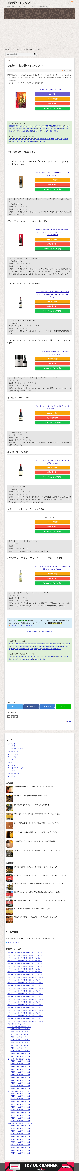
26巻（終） (42, 141)
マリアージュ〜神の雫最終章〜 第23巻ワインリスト (25, 1013)
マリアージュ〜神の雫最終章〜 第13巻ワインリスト (25, 985)
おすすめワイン (12, 744)
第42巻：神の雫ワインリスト (20, 1147)
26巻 (47, 128)
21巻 (27, 128)
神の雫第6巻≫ (47, 631)
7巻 (37, 126)
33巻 (12, 131)
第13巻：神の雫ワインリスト (20, 1064)
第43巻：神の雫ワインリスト (20, 1150)
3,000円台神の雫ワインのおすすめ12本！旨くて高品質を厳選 (34, 841)
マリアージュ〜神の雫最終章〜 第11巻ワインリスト (25, 980)
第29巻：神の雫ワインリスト (20, 1110)
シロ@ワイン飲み (13, 942)
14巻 (62, 126)
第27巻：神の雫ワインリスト (20, 1104)
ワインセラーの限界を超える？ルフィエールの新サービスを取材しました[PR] (40, 875)
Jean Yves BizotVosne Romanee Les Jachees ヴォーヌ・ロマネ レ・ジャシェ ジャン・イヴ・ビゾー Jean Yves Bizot (52, 232)
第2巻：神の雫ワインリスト (20, 1031)
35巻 (20, 131)
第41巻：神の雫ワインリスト (20, 1145)
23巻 (35, 128)
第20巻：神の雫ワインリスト (20, 1083)
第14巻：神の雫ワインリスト (20, 1066)
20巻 (24, 128)
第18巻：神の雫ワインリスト (20, 1077)
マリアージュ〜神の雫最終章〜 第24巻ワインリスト (25, 1016)
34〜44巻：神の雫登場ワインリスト (19, 1123)
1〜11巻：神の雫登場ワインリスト (19, 1027)
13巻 (58, 126)
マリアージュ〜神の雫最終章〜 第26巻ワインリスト (25, 1021)
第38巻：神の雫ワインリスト (20, 1136)
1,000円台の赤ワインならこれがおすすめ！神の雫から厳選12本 (35, 787)
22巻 (31, 128)
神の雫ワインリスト (20, 3)
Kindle (50, 94)
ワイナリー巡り (12, 754)
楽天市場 (50, 103)
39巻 (35, 131)
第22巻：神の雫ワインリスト (20, 1088)
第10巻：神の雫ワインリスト (20, 1053)
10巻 (47, 126)
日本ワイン (14, 746)
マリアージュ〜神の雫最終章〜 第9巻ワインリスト (24, 974)
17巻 (12, 128)
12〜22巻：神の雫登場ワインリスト (19, 1059)
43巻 (51, 131)
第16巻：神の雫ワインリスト (20, 1072)
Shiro (69, 721)
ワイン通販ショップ (14, 773)
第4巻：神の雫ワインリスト (20, 1037)
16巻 (60, 139)
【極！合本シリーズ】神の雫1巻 (21, 626)
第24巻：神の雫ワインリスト (20, 1096)
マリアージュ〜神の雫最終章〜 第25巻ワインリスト (25, 1018)
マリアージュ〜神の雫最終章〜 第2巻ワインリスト (24, 955)
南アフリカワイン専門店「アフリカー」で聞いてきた (32, 909)
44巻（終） (57, 131)
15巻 (66, 126)
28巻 (54, 128)
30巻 (62, 128)
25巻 (43, 128)
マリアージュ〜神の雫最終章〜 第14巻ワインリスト (25, 988)
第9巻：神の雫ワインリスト (20, 1051)
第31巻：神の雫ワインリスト (20, 1115)
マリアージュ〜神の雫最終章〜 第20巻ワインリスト (25, 1005)
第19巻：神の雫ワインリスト (20, 1080)
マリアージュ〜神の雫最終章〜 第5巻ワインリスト (24, 963)
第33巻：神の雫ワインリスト (20, 1121)
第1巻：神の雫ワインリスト (20, 1029)
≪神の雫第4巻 (32, 631)
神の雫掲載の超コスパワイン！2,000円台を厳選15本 (31, 805)
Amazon (50, 99)
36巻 (24, 131)
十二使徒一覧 (13, 126)
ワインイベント (12, 757)
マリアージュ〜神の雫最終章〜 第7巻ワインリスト (24, 969)
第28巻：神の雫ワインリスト (20, 1107)
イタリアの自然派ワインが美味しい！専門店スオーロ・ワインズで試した (39, 884)
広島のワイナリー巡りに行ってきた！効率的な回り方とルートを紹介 (37, 892)
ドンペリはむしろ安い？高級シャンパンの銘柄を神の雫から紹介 (35, 832)
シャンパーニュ (12, 751)
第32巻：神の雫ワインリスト (20, 1118)
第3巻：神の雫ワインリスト (20, 1034)
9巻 (43, 126)
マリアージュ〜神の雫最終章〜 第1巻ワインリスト (24, 952)
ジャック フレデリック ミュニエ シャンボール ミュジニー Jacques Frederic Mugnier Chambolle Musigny (52, 294)
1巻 (19, 126)
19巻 (20, 128)
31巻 (66, 128)
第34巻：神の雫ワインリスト (20, 1125)
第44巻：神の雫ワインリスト (20, 1153)
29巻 (58, 128)
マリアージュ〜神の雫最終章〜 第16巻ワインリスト (25, 994)
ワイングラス (12, 762)
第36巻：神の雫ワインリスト (20, 1131)
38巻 (31, 131)
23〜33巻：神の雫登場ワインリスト (19, 1091)
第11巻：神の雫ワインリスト (20, 1056)
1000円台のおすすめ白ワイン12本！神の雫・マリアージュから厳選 (37, 814)
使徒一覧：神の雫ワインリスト (18, 1024)
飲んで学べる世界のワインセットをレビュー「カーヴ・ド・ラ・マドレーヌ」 (40, 900)
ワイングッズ (12, 760)
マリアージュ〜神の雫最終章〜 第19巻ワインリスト (25, 1002)
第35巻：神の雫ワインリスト (20, 1128)
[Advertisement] (39, 33)
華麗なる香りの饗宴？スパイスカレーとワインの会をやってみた (35, 917)
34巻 (16, 131)
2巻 (22, 126)
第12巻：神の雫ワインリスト (20, 1061)
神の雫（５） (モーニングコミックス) (52, 89)
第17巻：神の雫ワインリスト (20, 1075)
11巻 (50, 126)
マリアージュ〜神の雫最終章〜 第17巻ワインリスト (25, 996)
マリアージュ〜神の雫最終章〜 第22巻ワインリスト (25, 1010)
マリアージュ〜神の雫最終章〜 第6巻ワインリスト (24, 966)
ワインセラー (12, 765)
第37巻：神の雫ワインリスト (20, 1134)
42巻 (47, 131)
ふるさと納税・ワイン (15, 749)
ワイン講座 (11, 771)
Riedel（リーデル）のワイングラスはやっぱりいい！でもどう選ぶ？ (37, 850)
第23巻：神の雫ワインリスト (20, 1093)
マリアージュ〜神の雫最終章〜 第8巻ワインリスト (24, 972)
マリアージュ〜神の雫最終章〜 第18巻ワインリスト (25, 999)
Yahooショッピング (50, 108)
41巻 (43, 131)
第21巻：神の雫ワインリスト (20, 1086)
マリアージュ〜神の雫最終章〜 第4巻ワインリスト (24, 961)
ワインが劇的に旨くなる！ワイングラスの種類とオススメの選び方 (36, 823)
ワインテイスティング (15, 768)
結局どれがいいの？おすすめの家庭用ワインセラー (31, 796)
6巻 (34, 126)
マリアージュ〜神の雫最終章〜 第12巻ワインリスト (25, 983)
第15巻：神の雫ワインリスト (20, 1069)
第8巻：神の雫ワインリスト (20, 1048)
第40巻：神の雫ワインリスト (20, 1142)
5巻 (31, 126)
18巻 (16, 128)
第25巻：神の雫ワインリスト (20, 1099)
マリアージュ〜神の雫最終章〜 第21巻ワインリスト (25, 1007)
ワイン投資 (11, 776)
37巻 (27, 131)
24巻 (39, 128)
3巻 (25, 126)
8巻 (40, 126)
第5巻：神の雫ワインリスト (20, 1040)
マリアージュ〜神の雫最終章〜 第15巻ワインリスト (25, 991)
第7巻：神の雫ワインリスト (20, 1045)
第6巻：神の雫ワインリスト (20, 1042)
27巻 (51, 128)
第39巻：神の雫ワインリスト (20, 1139)
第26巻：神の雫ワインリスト (20, 1101)
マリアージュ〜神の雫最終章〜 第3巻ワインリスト (24, 958)
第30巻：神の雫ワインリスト (20, 1112)
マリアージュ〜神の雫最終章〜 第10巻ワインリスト (25, 977)
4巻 (28, 126)
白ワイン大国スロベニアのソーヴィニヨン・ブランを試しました (35, 867)
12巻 (54, 126)
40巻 (39, 131)
